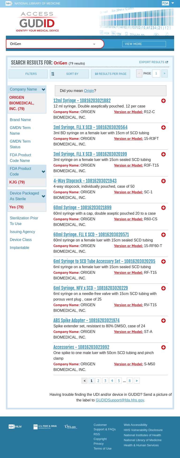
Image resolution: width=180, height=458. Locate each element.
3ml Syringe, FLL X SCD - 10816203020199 (90, 154)
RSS (97, 434)
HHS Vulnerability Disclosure (143, 430)
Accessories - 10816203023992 (81, 347)
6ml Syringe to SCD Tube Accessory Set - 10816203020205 (104, 261)
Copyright (100, 439)
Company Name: (66, 111)
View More (133, 44)
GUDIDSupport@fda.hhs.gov (120, 400)
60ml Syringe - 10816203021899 (82, 207)
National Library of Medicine (37, 3)
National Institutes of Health (142, 435)
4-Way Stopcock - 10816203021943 (85, 181)
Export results (151, 62)
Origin (89, 91)
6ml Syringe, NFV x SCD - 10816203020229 (90, 288)
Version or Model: (128, 111)
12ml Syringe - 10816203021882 (82, 100)
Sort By (72, 74)
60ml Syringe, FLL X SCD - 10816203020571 (91, 234)
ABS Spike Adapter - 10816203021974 (86, 320)
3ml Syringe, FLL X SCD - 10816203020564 (90, 127)
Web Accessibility (135, 425)
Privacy (99, 443)
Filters (31, 74)
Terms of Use (103, 448)
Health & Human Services (141, 445)
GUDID (37, 22)
